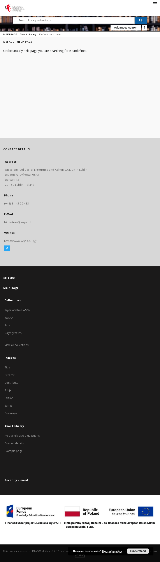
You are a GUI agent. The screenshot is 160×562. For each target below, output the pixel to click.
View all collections (16, 345)
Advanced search (125, 27)
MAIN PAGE (10, 34)
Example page (14, 451)
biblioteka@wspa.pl (17, 222)
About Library (28, 34)
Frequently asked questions (22, 436)
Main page (11, 288)
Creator (9, 375)
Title (7, 367)
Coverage (11, 413)
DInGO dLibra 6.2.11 (46, 551)
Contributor (12, 383)
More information (112, 551)
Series (8, 405)
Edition (9, 398)
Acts (7, 325)
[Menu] (155, 3)
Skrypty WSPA (13, 333)
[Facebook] (7, 248)
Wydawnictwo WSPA (17, 310)
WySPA (9, 318)
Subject (9, 390)
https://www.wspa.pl (18, 241)
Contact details (14, 443)
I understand (138, 551)
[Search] (141, 20)
